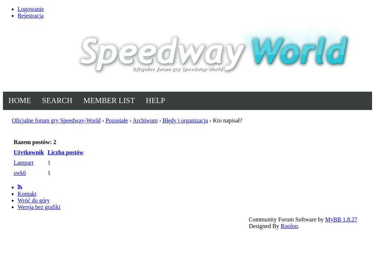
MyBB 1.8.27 (341, 219)
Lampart (23, 163)
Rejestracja (31, 15)
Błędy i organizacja (185, 120)
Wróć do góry (34, 200)
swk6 (20, 173)
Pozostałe (116, 120)
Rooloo (289, 226)
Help (155, 100)
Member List (109, 100)
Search (57, 100)
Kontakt (27, 194)
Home (19, 100)
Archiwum (145, 120)
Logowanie (31, 9)
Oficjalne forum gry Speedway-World (56, 120)
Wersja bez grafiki (39, 207)
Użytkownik (29, 152)
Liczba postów (65, 152)
